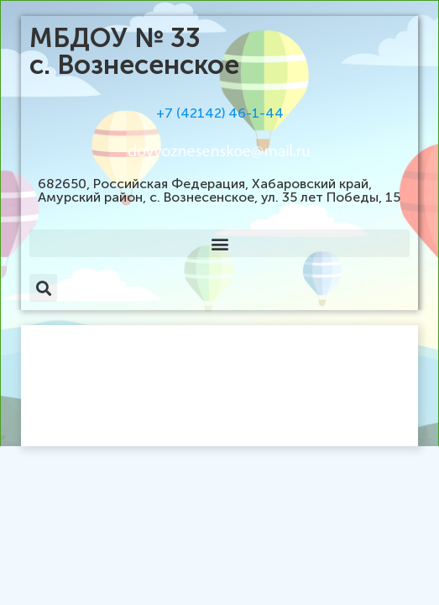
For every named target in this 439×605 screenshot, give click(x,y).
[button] (219, 243)
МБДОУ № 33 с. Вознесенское (134, 51)
